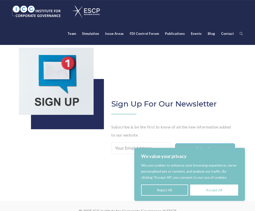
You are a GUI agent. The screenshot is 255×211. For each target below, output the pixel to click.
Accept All (214, 190)
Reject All (164, 190)
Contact (227, 34)
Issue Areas (114, 34)
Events (196, 34)
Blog (211, 34)
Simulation (90, 34)
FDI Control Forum (144, 34)
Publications (175, 34)
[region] (189, 174)
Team (71, 34)
